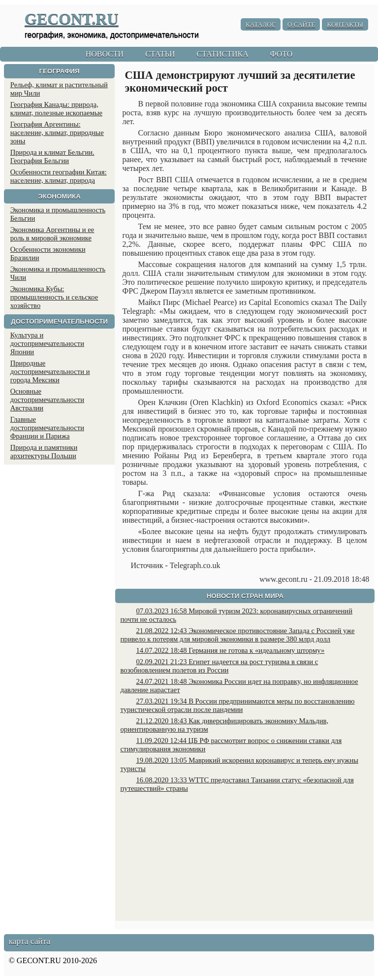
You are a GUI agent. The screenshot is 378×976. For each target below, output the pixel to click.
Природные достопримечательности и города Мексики (50, 371)
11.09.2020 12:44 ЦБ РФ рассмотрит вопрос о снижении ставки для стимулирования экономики (231, 745)
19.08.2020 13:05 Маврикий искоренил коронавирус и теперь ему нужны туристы (239, 764)
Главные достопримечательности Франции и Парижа (47, 427)
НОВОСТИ (105, 54)
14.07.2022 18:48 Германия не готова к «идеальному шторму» (230, 650)
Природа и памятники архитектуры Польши (44, 451)
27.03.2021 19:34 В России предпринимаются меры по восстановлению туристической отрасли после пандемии (237, 705)
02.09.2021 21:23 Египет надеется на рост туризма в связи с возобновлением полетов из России (219, 666)
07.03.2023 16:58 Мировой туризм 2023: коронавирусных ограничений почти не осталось (236, 615)
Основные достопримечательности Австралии (47, 399)
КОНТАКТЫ (345, 24)
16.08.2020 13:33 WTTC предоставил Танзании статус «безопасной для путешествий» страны (236, 784)
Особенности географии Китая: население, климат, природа (58, 176)
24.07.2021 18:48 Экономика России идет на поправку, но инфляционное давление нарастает (239, 685)
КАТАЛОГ (261, 24)
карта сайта (29, 941)
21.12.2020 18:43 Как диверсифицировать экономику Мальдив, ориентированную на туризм (224, 725)
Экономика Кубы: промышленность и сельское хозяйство (54, 297)
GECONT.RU (72, 19)
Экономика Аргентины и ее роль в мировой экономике (52, 234)
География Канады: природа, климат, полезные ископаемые (56, 109)
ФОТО (281, 54)
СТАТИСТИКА (222, 54)
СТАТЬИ (160, 54)
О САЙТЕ (301, 24)
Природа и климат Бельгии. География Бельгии (52, 156)
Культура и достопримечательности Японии (47, 343)
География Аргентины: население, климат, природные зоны (57, 132)
